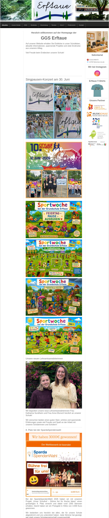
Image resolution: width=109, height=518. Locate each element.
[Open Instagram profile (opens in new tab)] (97, 73)
